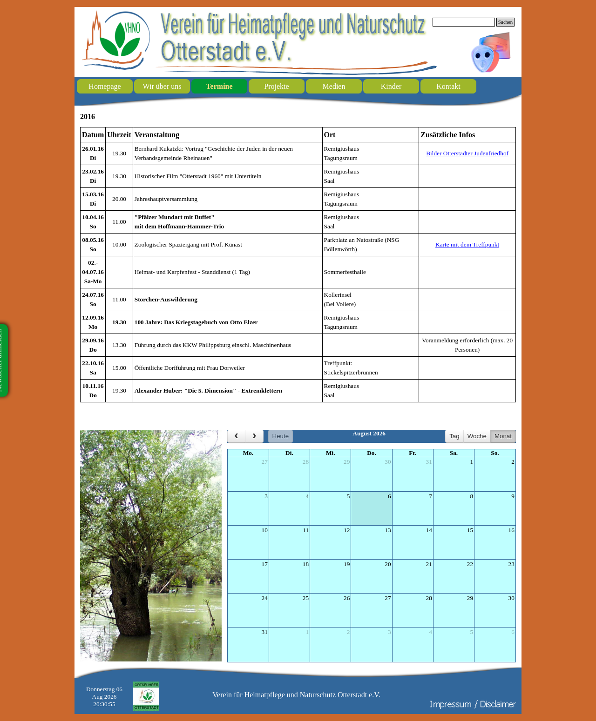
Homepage (104, 86)
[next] (254, 436)
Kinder (391, 86)
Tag (454, 436)
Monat (503, 436)
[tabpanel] (298, 264)
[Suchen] (464, 22)
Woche (477, 436)
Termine (219, 86)
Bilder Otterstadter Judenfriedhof (467, 153)
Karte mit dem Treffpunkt (467, 244)
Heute (280, 436)
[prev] (236, 436)
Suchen (505, 22)
